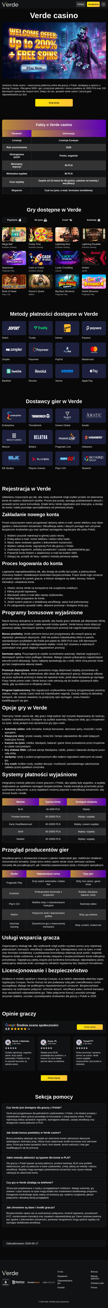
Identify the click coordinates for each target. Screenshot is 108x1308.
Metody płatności (95, 1277)
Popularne (14, 220)
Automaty (93, 220)
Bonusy (94, 1272)
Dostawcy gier (97, 1283)
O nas (60, 1272)
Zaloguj (80, 4)
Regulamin (62, 1276)
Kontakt (61, 1287)
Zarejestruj (93, 4)
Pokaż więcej (54, 1078)
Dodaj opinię (90, 1027)
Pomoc (94, 1287)
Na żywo (41, 220)
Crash (67, 220)
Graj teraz (54, 102)
